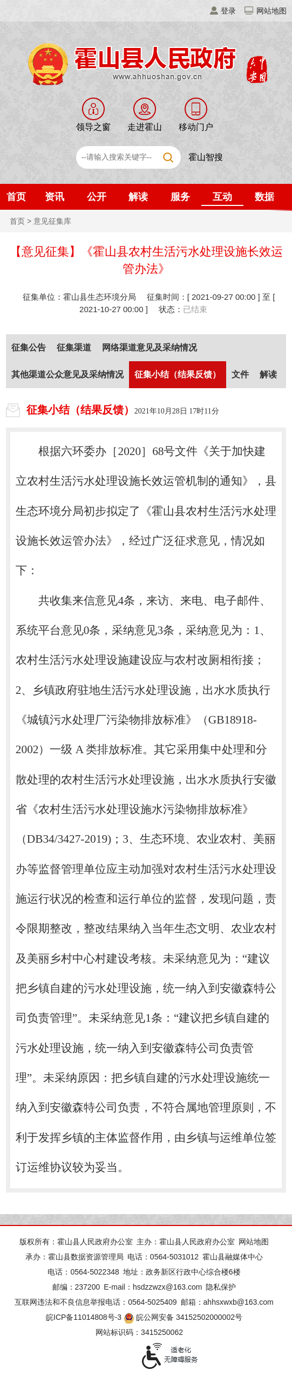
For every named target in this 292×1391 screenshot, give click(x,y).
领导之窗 (93, 127)
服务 (180, 196)
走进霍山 (144, 127)
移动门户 (196, 127)
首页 (16, 196)
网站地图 (271, 10)
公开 (96, 196)
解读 (138, 196)
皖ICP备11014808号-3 (83, 1317)
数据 (264, 196)
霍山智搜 (205, 157)
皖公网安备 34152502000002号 (183, 1317)
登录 (228, 10)
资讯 (54, 196)
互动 (222, 196)
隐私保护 (221, 1287)
